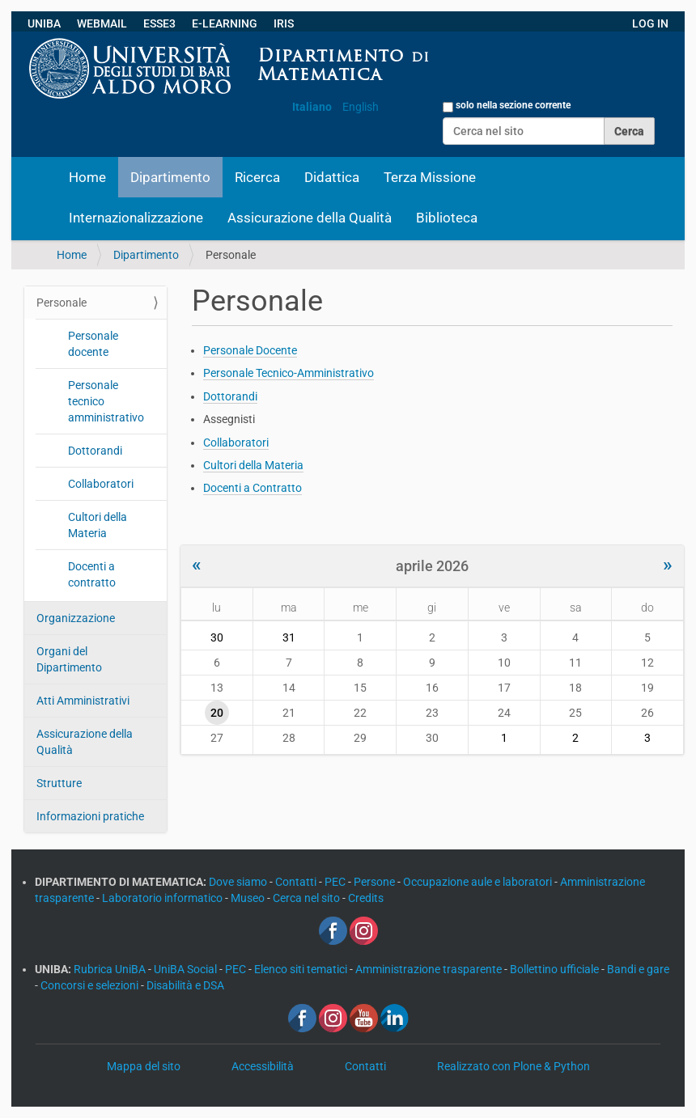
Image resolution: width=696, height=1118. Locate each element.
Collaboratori (101, 483)
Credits (366, 897)
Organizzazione (75, 618)
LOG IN (650, 23)
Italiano (312, 106)
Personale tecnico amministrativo (106, 401)
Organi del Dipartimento (69, 659)
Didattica (331, 177)
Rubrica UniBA (111, 969)
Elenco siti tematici (302, 969)
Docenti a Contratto (252, 487)
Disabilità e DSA (185, 985)
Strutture (59, 783)
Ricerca (257, 177)
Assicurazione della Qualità (309, 218)
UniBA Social (185, 969)
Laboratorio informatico (163, 897)
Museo (249, 897)
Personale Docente (250, 350)
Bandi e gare (638, 969)
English (360, 106)
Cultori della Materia (97, 525)
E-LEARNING (224, 23)
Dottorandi (95, 450)
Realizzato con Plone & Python (513, 1066)
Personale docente (93, 343)
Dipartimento (170, 177)
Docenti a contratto (92, 574)
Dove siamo (239, 881)
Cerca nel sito (307, 897)
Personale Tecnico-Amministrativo (288, 372)
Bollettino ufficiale (555, 969)
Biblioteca (446, 218)
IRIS (284, 23)
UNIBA (44, 23)
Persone (375, 881)
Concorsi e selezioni (90, 985)
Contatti (297, 881)
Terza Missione (430, 177)
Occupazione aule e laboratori (478, 881)
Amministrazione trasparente (429, 969)
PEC (336, 881)
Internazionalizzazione (136, 218)
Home (87, 177)
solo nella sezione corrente (513, 105)
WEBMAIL (102, 23)
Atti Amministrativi (82, 700)
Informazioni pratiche (90, 816)
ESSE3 (159, 23)
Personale (61, 302)
